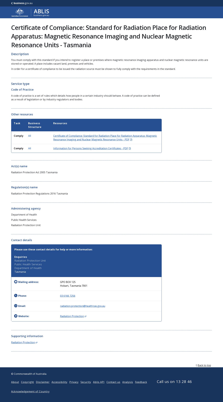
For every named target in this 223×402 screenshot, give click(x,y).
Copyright (27, 387)
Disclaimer (43, 387)
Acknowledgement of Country (30, 396)
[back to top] (111, 370)
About (15, 387)
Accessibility (59, 387)
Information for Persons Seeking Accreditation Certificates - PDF (92, 148)
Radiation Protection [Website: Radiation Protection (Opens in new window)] (73, 316)
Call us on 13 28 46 (174, 386)
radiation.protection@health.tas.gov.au (82, 306)
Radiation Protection (24, 342)
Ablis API (99, 387)
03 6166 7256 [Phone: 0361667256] (67, 295)
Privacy (74, 387)
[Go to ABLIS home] (30, 12)
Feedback (141, 387)
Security (86, 387)
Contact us (113, 387)
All (29, 136)
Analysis (127, 387)
